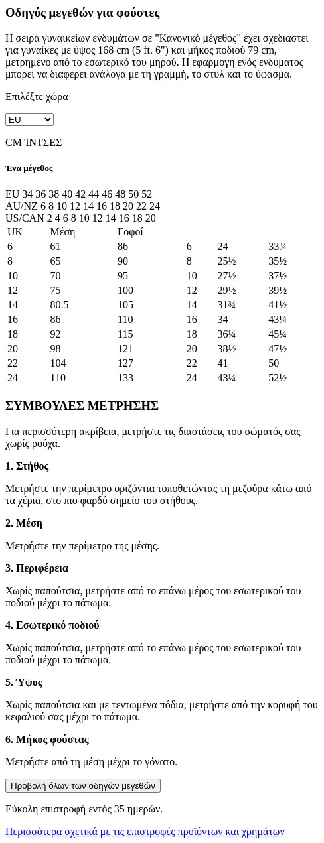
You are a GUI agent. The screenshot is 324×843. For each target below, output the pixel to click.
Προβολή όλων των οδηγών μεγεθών (83, 786)
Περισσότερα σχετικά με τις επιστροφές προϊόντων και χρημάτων (145, 831)
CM (13, 142)
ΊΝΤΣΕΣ (43, 142)
